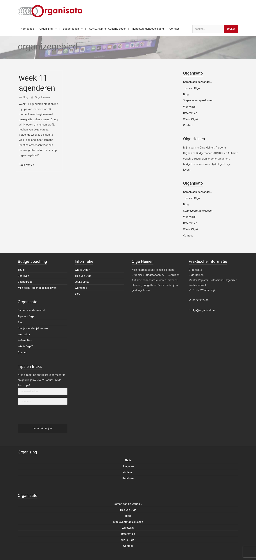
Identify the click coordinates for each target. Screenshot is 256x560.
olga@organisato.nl (203, 310)
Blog (25, 97)
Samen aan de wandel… (197, 82)
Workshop (81, 287)
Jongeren (128, 466)
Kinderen (128, 472)
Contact (188, 125)
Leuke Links (82, 281)
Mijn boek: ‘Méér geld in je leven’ (37, 287)
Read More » (26, 164)
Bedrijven (23, 276)
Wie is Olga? (190, 119)
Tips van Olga (191, 88)
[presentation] (40, 414)
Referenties (190, 113)
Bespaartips (25, 281)
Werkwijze (189, 106)
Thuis (21, 269)
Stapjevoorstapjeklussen (198, 100)
